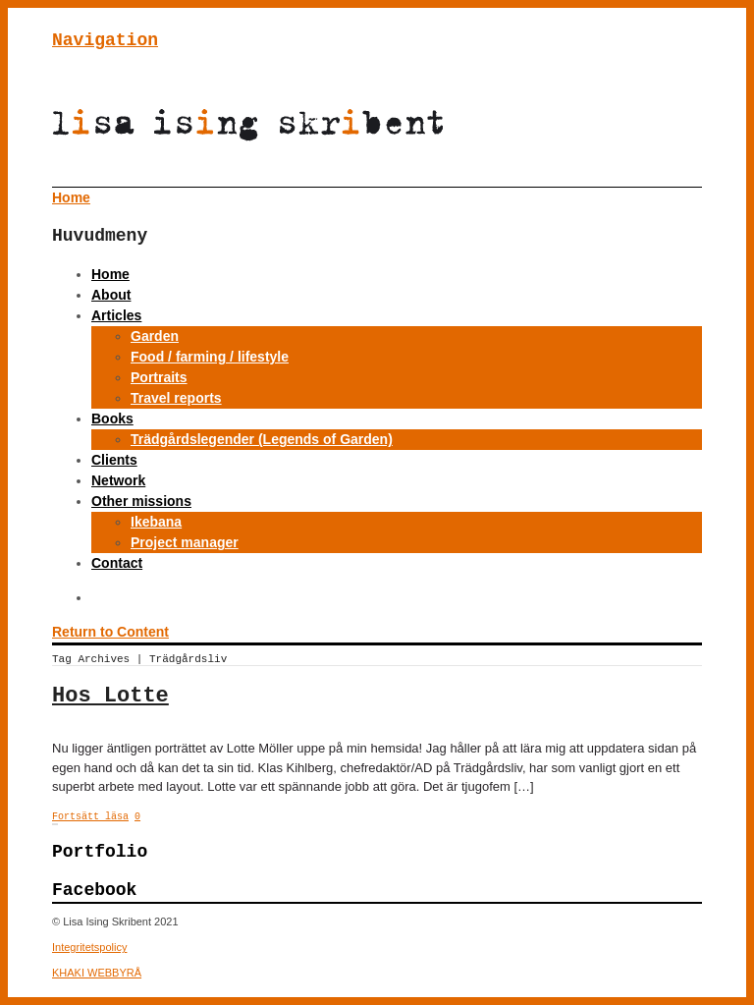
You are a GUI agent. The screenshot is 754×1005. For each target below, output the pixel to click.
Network (118, 480)
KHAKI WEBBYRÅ (96, 972)
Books (112, 418)
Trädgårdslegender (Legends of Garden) (262, 439)
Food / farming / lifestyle (210, 356)
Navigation (105, 40)
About (111, 295)
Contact (116, 563)
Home (110, 274)
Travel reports (176, 398)
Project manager (185, 542)
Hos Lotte (110, 696)
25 (57, 824)
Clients (114, 460)
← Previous (53, 824)
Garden (155, 336)
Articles (116, 315)
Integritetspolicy (89, 947)
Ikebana (156, 522)
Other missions (141, 501)
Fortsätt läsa (90, 816)
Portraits (159, 377)
